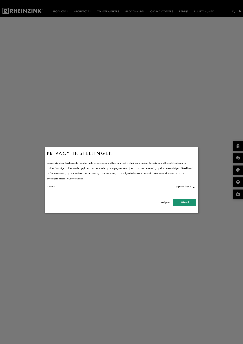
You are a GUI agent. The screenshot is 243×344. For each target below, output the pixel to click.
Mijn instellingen (183, 187)
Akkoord (185, 202)
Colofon (51, 187)
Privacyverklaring (75, 179)
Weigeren (165, 202)
